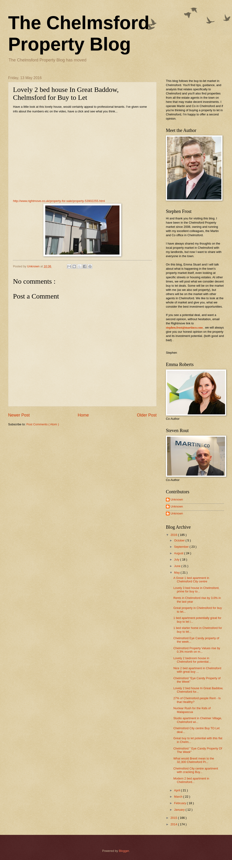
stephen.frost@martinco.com (184, 327)
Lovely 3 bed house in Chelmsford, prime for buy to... (196, 589)
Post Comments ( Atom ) (42, 424)
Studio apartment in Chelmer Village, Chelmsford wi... (197, 719)
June (177, 566)
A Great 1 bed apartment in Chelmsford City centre (191, 579)
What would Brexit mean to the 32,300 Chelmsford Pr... (193, 760)
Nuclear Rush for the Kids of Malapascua (192, 709)
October (179, 540)
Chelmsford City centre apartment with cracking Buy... (195, 770)
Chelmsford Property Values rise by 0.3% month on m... (196, 649)
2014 (174, 824)
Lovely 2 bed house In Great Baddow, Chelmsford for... (198, 689)
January (179, 809)
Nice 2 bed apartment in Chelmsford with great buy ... (197, 669)
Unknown (177, 499)
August (179, 553)
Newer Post (19, 415)
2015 (174, 818)
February (180, 803)
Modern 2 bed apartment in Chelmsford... (191, 780)
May (177, 572)
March (178, 796)
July (177, 559)
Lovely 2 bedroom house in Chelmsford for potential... (192, 659)
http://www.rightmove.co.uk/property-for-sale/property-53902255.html (59, 201)
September (182, 546)
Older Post (147, 415)
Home (83, 415)
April (177, 790)
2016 (174, 535)
